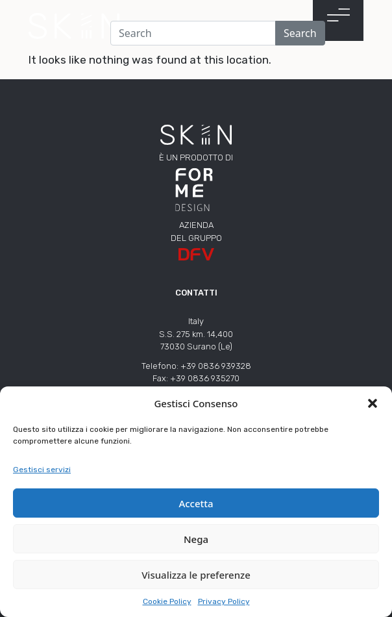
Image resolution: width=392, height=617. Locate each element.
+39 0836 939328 (215, 366)
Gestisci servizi (42, 469)
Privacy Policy (224, 601)
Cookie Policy (167, 601)
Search (300, 33)
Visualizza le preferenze (196, 574)
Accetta (195, 503)
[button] (372, 403)
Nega (196, 539)
